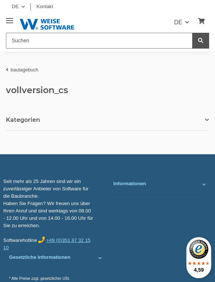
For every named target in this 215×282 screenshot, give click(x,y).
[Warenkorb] (201, 21)
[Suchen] (99, 41)
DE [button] (15, 6)
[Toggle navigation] (9, 17)
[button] (160, 184)
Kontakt (45, 6)
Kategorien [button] (23, 119)
